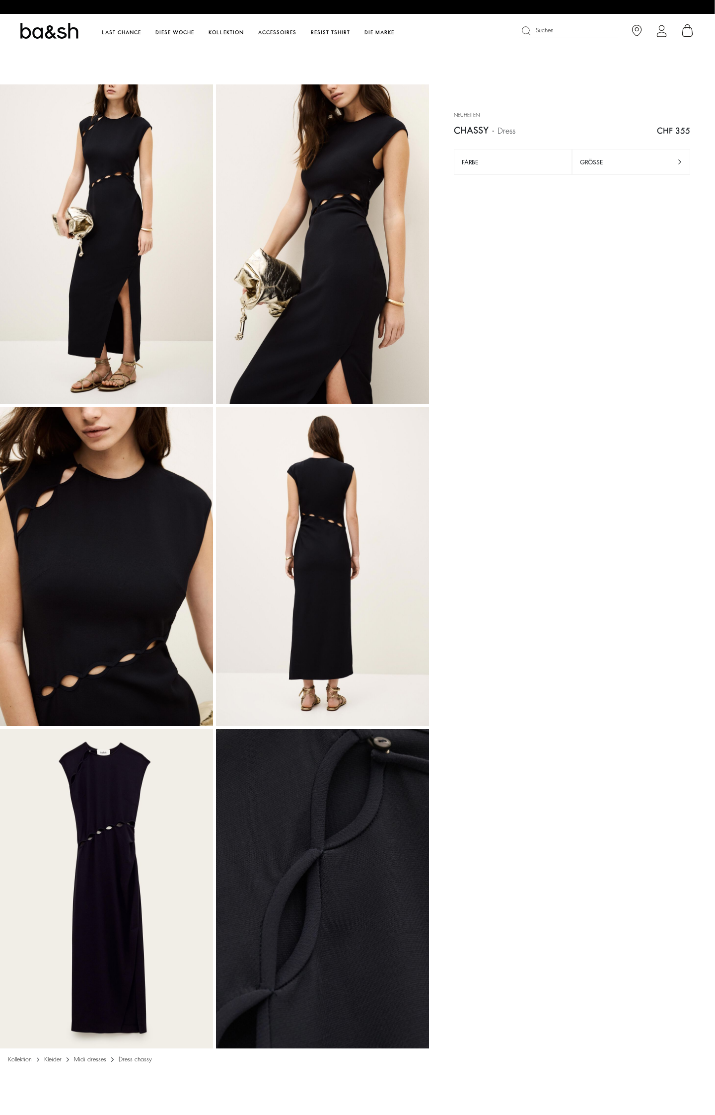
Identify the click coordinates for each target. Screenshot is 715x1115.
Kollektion (20, 1059)
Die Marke (379, 32)
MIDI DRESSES (90, 1059)
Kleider (53, 1059)
